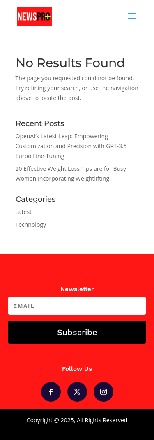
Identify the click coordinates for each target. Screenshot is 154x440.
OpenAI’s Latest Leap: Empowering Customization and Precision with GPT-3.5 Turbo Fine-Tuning (71, 146)
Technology (31, 224)
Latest (24, 212)
